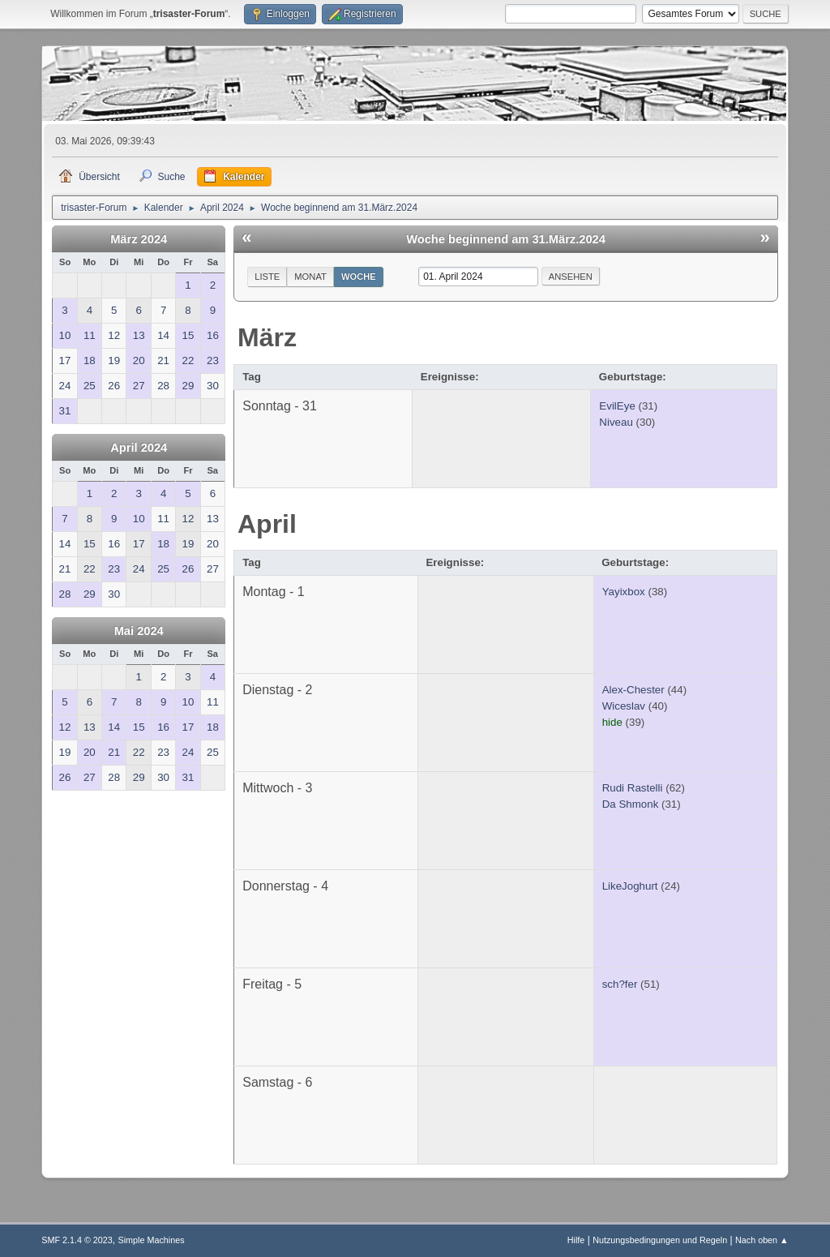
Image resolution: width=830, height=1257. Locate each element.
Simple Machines (151, 1240)
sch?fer (620, 984)
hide (612, 722)
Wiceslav (623, 706)
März (267, 337)
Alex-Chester (633, 690)
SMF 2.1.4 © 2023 (77, 1240)
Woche (358, 276)
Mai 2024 (139, 630)
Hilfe (576, 1240)
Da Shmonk (630, 804)
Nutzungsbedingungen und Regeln (660, 1240)
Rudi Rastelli (632, 788)
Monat (310, 276)
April (267, 523)
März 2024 (138, 239)
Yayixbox (623, 592)
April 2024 (138, 447)
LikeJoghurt (630, 886)
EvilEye (617, 406)
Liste (267, 276)
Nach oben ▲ (762, 1240)
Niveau (616, 422)
